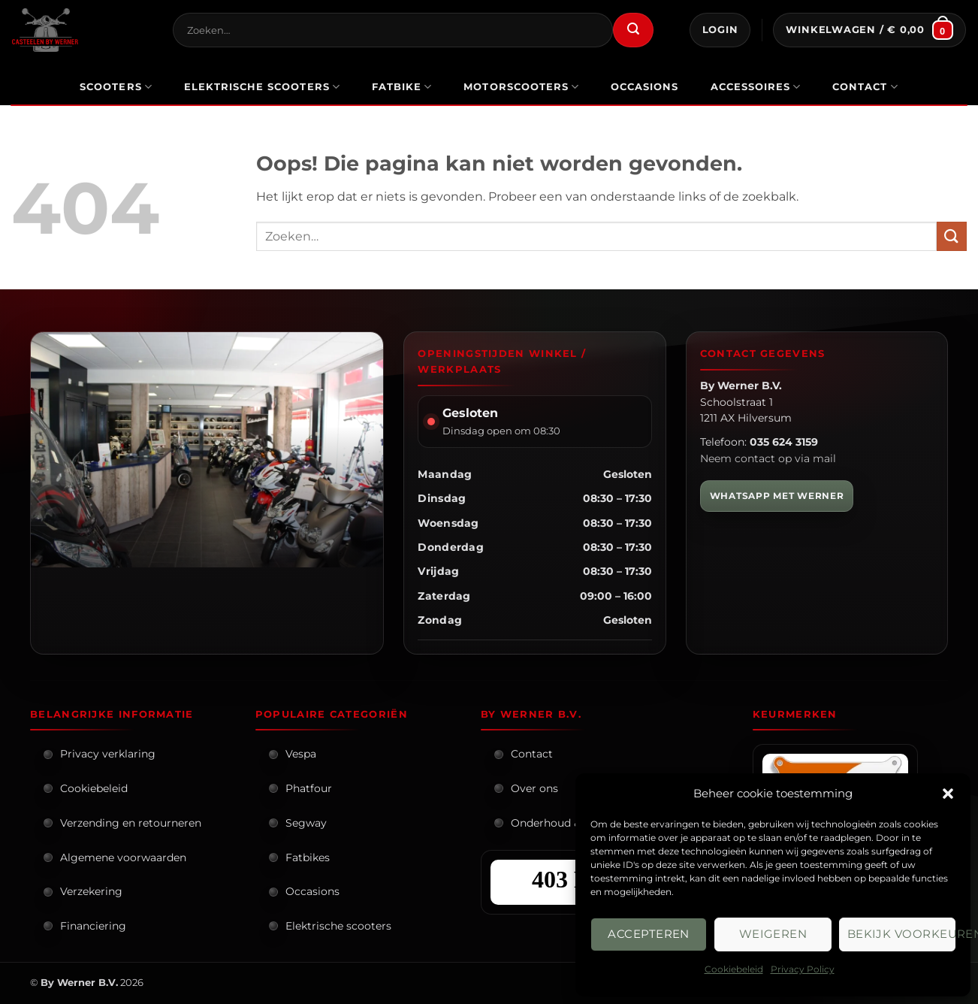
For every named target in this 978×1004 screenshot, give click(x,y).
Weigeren (773, 934)
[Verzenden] (633, 30)
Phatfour (308, 788)
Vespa (300, 754)
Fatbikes (307, 857)
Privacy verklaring (107, 754)
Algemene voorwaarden (123, 857)
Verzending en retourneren (130, 823)
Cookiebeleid (734, 969)
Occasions (312, 891)
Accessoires (756, 87)
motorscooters (521, 87)
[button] (947, 793)
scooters (116, 87)
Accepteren (649, 934)
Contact (865, 87)
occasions (644, 86)
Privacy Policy (803, 969)
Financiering (93, 926)
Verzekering (91, 891)
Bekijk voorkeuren (901, 934)
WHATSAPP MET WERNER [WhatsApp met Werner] (777, 495)
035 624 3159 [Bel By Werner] (784, 442)
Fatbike (402, 87)
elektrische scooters (262, 87)
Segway (306, 823)
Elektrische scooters (338, 926)
